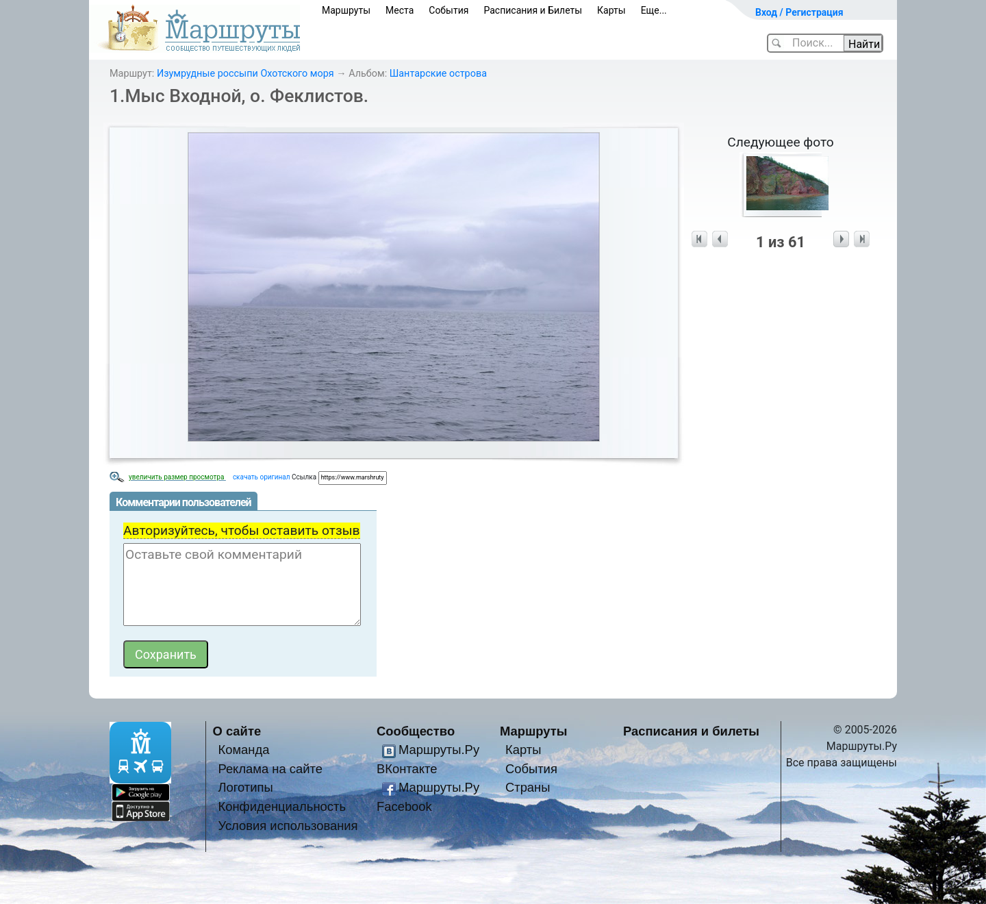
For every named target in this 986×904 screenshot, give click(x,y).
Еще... (654, 10)
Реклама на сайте (270, 769)
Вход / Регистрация (799, 12)
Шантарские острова (438, 73)
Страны (528, 787)
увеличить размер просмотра (177, 477)
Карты (611, 10)
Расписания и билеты (691, 731)
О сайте (237, 731)
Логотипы (245, 787)
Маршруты (346, 10)
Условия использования (287, 825)
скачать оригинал (261, 477)
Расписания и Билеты (532, 10)
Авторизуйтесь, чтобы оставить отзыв (241, 530)
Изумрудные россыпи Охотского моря (245, 73)
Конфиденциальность (282, 806)
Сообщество (416, 731)
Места (399, 10)
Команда (243, 749)
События (448, 10)
